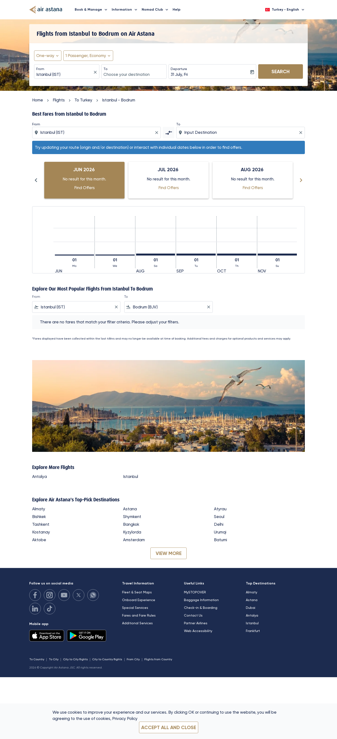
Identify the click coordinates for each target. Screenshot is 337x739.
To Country (36, 659)
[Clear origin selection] (157, 132)
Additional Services (137, 623)
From (40, 69)
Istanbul (130, 476)
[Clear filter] (116, 307)
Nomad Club (156, 9)
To (105, 69)
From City (133, 659)
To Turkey (83, 100)
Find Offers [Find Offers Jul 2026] (168, 187)
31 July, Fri (179, 74)
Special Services (135, 608)
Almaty (38, 508)
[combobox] (64, 74)
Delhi (218, 524)
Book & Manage (92, 9)
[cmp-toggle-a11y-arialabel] (168, 132)
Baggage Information (201, 600)
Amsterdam (134, 539)
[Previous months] (36, 180)
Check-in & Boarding (200, 608)
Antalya (39, 476)
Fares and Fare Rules (139, 615)
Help (176, 9)
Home (37, 100)
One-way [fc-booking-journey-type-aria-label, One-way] (45, 55)
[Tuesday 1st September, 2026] (196, 255)
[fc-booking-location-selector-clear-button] (96, 72)
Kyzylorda (132, 532)
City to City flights (75, 659)
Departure (179, 69)
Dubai (250, 608)
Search (280, 71)
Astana (130, 508)
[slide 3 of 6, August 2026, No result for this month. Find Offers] (252, 180)
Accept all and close (168, 727)
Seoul (219, 516)
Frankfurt (253, 631)
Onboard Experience (138, 600)
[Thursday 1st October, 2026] (236, 255)
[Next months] (301, 180)
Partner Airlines (195, 623)
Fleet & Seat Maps (137, 592)
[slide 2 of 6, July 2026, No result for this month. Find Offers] (168, 180)
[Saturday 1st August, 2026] (155, 255)
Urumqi (220, 532)
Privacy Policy (125, 718)
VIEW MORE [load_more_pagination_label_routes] (169, 553)
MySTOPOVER (195, 592)
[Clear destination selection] (301, 132)
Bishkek (39, 516)
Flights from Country (158, 659)
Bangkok (131, 524)
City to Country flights (107, 659)
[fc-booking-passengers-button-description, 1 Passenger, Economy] (86, 56)
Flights (59, 100)
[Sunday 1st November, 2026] (277, 255)
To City (54, 659)
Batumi (220, 539)
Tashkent (40, 524)
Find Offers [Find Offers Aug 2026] (252, 187)
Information (126, 9)
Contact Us (193, 615)
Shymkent (132, 516)
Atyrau (220, 508)
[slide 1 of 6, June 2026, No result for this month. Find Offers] (84, 180)
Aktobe (39, 539)
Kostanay (41, 532)
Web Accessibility (198, 631)
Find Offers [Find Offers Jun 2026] (84, 187)
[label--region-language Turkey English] (285, 9)
